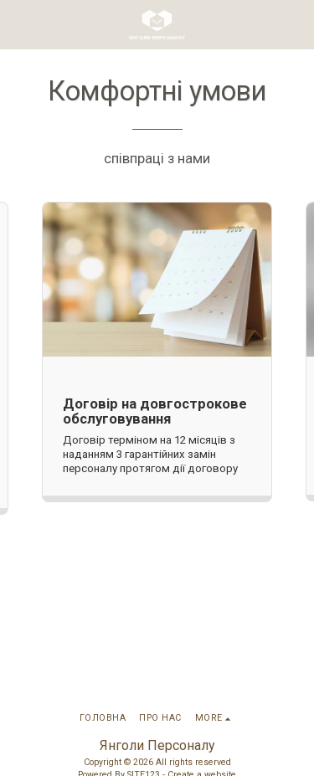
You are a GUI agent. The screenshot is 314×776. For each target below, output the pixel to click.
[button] (18, 24)
